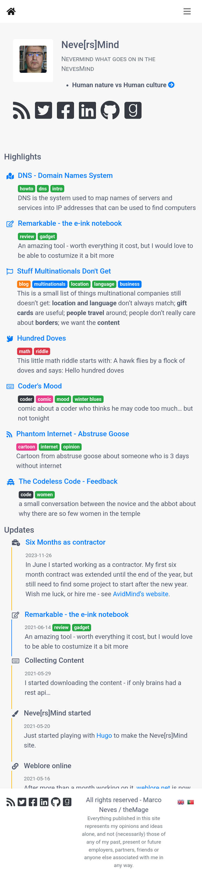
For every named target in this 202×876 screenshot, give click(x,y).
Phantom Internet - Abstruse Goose (72, 434)
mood (63, 399)
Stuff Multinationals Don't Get (64, 271)
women (45, 494)
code (26, 494)
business (130, 284)
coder (26, 399)
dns (43, 188)
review (27, 236)
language (104, 284)
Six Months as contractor (65, 542)
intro (57, 188)
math (24, 351)
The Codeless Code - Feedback (68, 481)
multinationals (50, 284)
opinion (71, 447)
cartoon (26, 447)
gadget (47, 236)
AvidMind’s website (140, 594)
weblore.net (153, 788)
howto (26, 188)
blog (23, 284)
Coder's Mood (40, 386)
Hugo (104, 735)
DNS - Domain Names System (65, 175)
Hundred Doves (41, 338)
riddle (42, 351)
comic (44, 399)
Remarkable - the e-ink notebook (70, 223)
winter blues (88, 399)
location (80, 284)
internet (49, 447)
